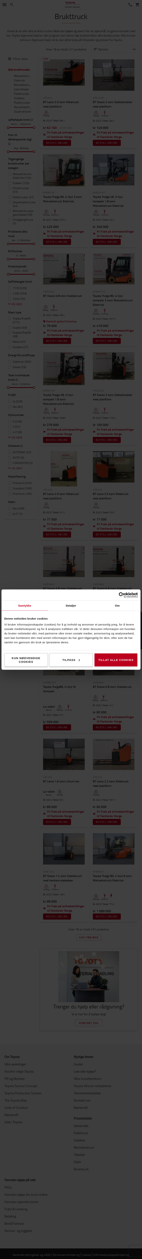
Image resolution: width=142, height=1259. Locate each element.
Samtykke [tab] (24, 605)
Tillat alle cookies (115, 659)
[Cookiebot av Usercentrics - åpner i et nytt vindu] (121, 595)
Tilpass (71, 659)
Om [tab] (117, 605)
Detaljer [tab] (71, 605)
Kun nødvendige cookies (26, 659)
